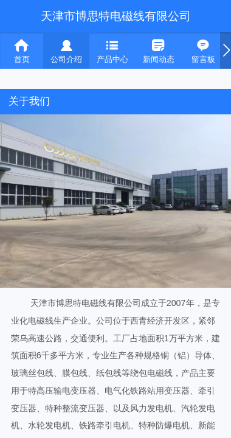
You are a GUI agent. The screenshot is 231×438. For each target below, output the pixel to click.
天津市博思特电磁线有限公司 (116, 16)
